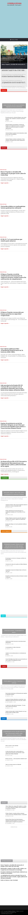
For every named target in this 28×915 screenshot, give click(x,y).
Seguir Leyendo (5, 215)
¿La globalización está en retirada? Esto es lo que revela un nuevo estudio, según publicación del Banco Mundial (14, 733)
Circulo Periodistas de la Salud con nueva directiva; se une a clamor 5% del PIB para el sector (16, 659)
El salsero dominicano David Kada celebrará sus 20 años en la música (14, 872)
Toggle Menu (14, 39)
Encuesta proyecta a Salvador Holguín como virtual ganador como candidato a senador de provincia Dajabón (16, 118)
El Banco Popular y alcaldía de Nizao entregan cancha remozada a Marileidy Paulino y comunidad (16, 814)
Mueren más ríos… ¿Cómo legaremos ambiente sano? (16, 758)
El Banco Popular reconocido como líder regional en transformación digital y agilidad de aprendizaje (16, 518)
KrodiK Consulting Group (11, 912)
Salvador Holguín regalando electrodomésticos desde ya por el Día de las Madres (16, 133)
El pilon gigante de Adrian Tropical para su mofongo (14, 681)
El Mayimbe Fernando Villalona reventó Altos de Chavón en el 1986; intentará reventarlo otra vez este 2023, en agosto (14, 546)
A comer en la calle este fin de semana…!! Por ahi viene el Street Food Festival (15, 706)
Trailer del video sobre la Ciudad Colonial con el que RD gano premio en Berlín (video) (16, 712)
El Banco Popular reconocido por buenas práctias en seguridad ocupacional (12, 313)
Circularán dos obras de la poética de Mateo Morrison (16, 564)
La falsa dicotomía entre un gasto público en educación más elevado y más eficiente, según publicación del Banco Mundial (15, 752)
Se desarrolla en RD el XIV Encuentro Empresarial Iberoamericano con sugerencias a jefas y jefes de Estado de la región (14, 464)
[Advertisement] (14, 22)
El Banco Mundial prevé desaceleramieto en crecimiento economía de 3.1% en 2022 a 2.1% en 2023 (15, 512)
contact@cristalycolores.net (6, 913)
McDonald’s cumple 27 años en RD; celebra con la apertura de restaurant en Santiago (14, 493)
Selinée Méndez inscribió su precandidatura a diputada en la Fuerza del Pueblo (14, 105)
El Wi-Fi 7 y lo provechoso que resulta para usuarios (11, 240)
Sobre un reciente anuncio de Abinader (13, 764)
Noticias (4, 169)
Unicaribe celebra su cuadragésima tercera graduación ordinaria (13, 207)
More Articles (14, 827)
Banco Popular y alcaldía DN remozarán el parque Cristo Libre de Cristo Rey (13, 173)
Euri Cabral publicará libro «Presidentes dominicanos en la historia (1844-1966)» (12, 350)
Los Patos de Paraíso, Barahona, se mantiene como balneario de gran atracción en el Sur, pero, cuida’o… (16, 700)
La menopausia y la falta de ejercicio (13, 647)
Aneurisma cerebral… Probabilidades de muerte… (14, 631)
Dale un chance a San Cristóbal (12, 745)
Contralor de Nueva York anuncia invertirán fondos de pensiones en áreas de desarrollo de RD (16, 505)
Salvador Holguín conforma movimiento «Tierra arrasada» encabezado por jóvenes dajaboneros (15, 139)
